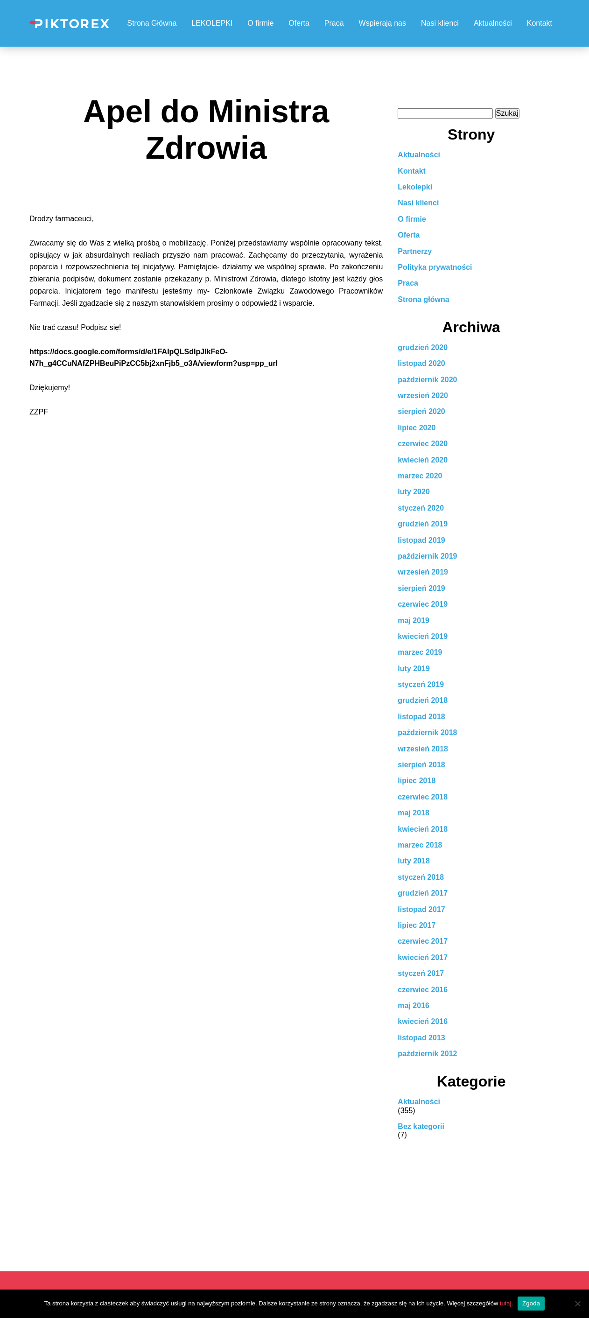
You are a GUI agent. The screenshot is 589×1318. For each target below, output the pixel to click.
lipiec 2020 (416, 428)
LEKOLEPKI (211, 23)
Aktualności (493, 23)
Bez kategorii (421, 1126)
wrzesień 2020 (423, 396)
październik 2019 (427, 556)
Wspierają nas (382, 23)
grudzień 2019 (423, 524)
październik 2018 (427, 732)
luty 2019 (413, 669)
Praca (334, 23)
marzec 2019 (420, 652)
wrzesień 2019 (423, 572)
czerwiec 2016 (423, 990)
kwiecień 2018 (423, 829)
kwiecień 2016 (423, 1021)
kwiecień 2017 (423, 957)
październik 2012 (427, 1054)
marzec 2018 (420, 845)
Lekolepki (415, 187)
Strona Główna (151, 23)
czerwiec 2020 (423, 444)
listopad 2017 (421, 909)
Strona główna (423, 299)
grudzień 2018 (423, 700)
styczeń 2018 (421, 877)
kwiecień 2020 (423, 460)
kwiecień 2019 (423, 636)
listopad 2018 (421, 717)
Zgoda (531, 1303)
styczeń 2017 (421, 973)
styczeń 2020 (421, 508)
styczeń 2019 (421, 684)
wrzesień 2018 (423, 749)
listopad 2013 (421, 1038)
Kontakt (539, 23)
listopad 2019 (421, 540)
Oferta (298, 23)
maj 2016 (413, 1006)
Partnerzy (415, 251)
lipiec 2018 (416, 781)
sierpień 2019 (421, 588)
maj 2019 (413, 620)
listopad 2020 (421, 363)
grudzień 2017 (423, 893)
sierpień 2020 (421, 411)
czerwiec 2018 (423, 797)
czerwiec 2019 (423, 604)
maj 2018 (413, 813)
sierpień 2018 (421, 765)
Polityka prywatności (435, 267)
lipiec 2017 (416, 925)
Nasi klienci (440, 23)
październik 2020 (427, 380)
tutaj (506, 1303)
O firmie (260, 23)
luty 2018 (413, 861)
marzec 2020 (420, 476)
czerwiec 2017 (423, 941)
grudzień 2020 (423, 347)
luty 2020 (413, 492)
